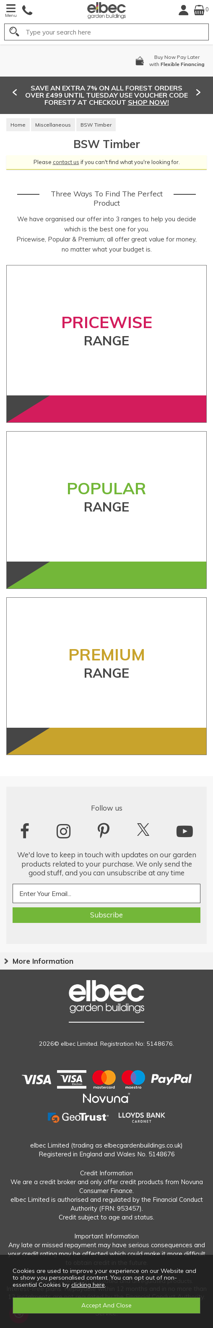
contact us (66, 162)
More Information (43, 961)
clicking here (88, 1284)
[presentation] (14, 92)
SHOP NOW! (148, 102)
